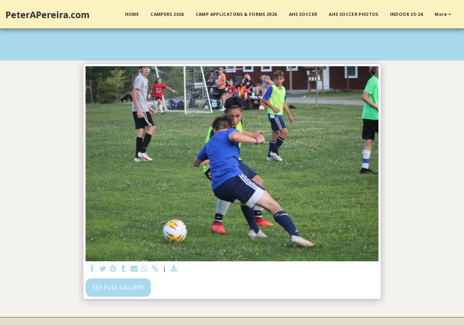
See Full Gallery (118, 287)
